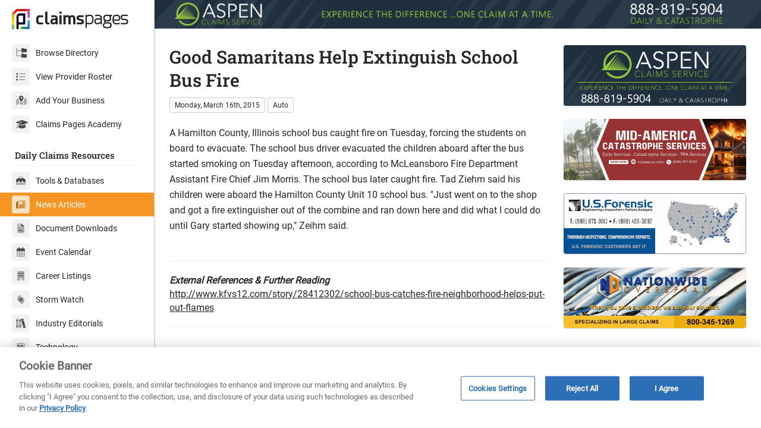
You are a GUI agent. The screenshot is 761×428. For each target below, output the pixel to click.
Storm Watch (48, 300)
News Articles (49, 204)
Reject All (582, 387)
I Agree (667, 387)
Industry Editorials (57, 323)
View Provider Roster (62, 77)
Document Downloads (64, 228)
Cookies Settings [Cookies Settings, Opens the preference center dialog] (497, 387)
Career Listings (51, 276)
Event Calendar (52, 252)
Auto (280, 105)
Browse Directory (55, 53)
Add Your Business (58, 100)
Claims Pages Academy (67, 124)
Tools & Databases (58, 181)
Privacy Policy (62, 408)
